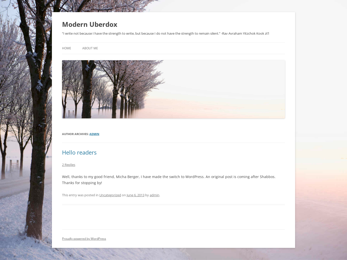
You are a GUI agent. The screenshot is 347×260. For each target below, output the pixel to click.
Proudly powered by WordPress (84, 238)
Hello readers (79, 152)
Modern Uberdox (89, 24)
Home (66, 48)
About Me (90, 48)
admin (94, 134)
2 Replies (68, 164)
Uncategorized (110, 195)
